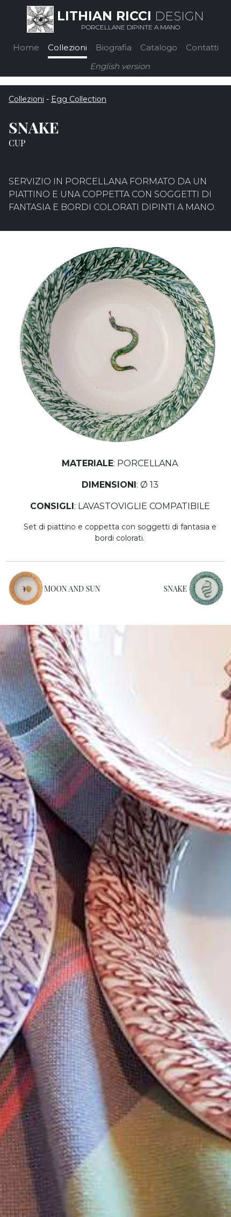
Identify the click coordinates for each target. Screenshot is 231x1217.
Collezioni (67, 47)
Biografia (114, 47)
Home (26, 47)
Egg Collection (78, 99)
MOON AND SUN (72, 589)
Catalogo (158, 47)
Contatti (202, 47)
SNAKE (175, 589)
